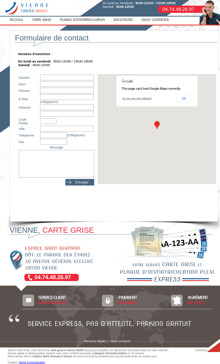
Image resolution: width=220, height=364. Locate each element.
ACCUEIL (16, 20)
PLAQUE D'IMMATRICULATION (82, 20)
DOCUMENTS (123, 20)
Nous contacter (120, 341)
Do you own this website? (137, 98)
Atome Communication (32, 362)
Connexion (201, 350)
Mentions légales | (96, 341)
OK (184, 98)
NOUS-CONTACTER (155, 20)
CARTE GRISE (41, 20)
